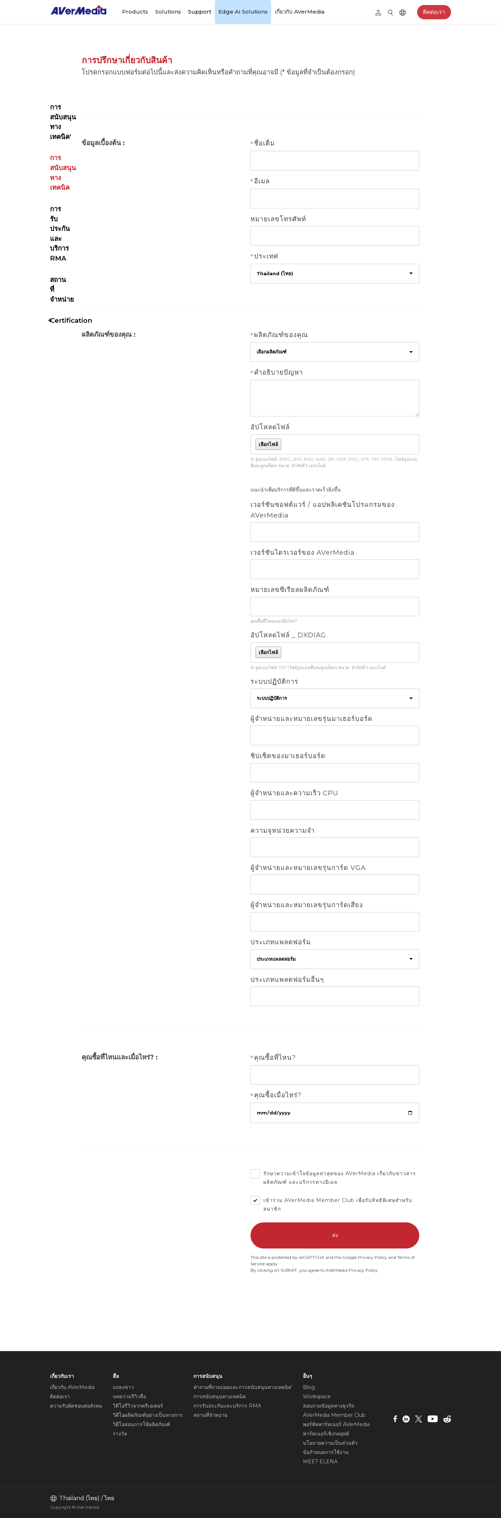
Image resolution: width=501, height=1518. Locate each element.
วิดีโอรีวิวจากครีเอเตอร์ (138, 1406)
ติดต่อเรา (434, 12)
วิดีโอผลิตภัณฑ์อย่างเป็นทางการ (148, 1415)
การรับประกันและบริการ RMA (85, 115)
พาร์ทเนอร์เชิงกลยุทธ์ (326, 1433)
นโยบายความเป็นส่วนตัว (330, 1443)
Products (135, 11)
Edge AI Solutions (243, 11)
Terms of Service (343, 1283)
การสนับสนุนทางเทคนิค (84, 89)
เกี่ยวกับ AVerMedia (299, 11)
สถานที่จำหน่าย (72, 141)
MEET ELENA (320, 1461)
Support (199, 11)
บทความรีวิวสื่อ (129, 1396)
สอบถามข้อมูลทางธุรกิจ (328, 1406)
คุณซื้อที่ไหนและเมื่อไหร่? (327, 625)
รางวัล (120, 1433)
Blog (309, 1387)
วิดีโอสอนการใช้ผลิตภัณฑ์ (141, 1424)
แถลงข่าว (123, 1387)
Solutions (168, 11)
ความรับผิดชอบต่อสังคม (76, 1406)
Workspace (317, 1396)
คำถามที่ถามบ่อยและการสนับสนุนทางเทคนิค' (85, 63)
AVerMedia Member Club (373, 1219)
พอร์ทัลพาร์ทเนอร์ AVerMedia (336, 1424)
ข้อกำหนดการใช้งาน (326, 1452)
